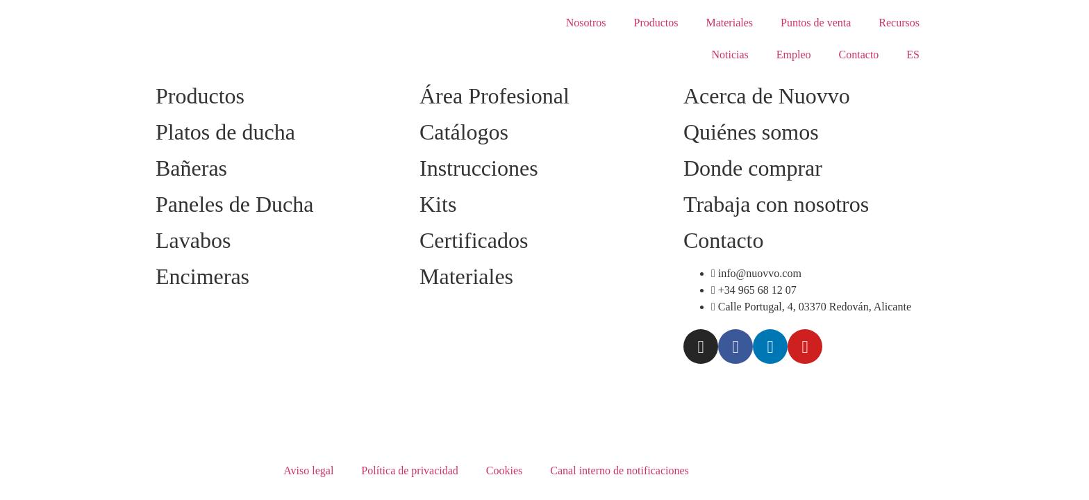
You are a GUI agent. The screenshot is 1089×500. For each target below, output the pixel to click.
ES (913, 54)
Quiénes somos (751, 131)
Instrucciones (478, 168)
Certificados (473, 240)
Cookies (504, 470)
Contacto (859, 54)
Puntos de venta (816, 22)
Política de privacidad (409, 470)
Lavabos (193, 240)
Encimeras (202, 276)
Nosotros (586, 22)
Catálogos (463, 131)
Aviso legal (308, 470)
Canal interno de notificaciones (619, 470)
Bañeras (191, 168)
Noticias (729, 54)
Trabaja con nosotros (776, 204)
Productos (655, 22)
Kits (437, 204)
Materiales (729, 22)
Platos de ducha (225, 131)
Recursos (899, 22)
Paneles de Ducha (234, 204)
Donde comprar (752, 168)
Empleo (793, 54)
